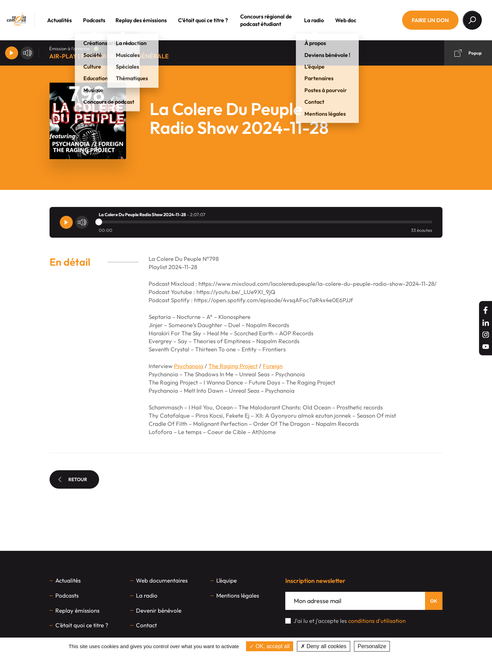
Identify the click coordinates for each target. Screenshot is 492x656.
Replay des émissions (150, 20)
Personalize (372, 646)
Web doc (355, 20)
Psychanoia (188, 365)
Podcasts (104, 20)
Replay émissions (77, 610)
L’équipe (226, 580)
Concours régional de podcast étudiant (275, 20)
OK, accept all (269, 646)
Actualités (69, 20)
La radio (323, 20)
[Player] (11, 52)
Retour (72, 479)
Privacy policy (409, 646)
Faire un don (430, 20)
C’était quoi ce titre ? (212, 20)
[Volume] (27, 52)
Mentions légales (237, 595)
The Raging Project (233, 365)
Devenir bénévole (158, 610)
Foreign (273, 365)
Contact (146, 625)
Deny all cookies (323, 646)
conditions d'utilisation (377, 620)
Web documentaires (162, 580)
